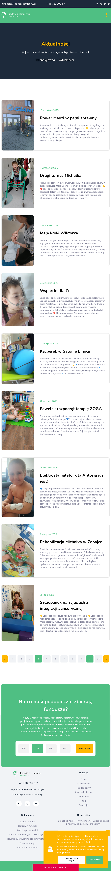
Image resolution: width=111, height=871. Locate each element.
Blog (84, 800)
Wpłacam (84, 748)
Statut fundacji (27, 821)
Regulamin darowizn (27, 847)
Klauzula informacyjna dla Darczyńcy (27, 834)
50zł (51, 748)
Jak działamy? (84, 787)
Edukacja (83, 805)
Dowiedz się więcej (71, 859)
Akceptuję (95, 859)
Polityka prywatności (27, 830)
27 (98, 658)
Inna (65, 748)
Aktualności (66, 60)
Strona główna (45, 60)
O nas (84, 779)
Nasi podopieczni (83, 792)
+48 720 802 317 (56, 3)
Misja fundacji (83, 783)
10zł (24, 748)
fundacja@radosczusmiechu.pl (18, 3)
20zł (37, 748)
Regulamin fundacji (27, 825)
